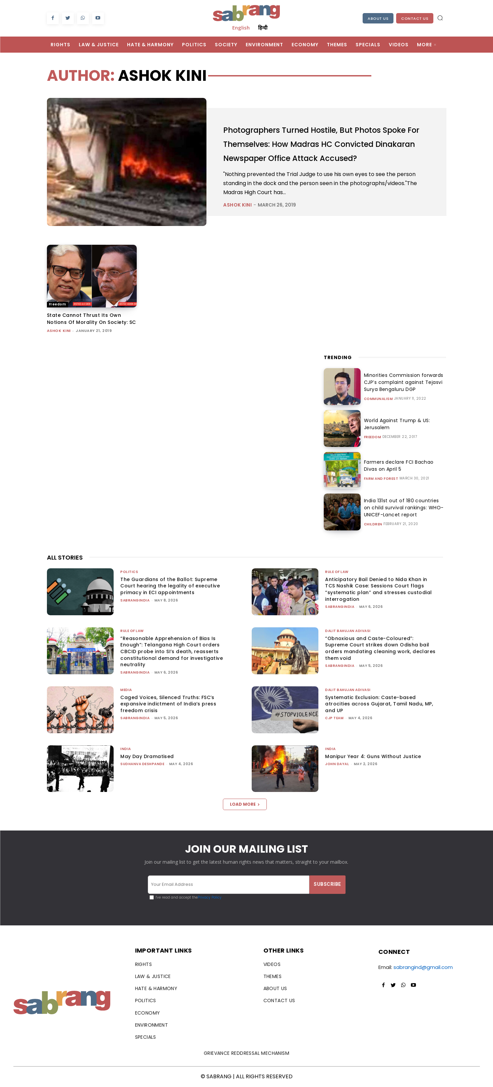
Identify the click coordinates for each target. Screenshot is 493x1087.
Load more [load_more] (245, 804)
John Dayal (337, 763)
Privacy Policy (210, 897)
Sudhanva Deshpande (142, 763)
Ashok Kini (237, 212)
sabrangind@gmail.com (423, 967)
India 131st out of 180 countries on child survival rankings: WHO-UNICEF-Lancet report (402, 507)
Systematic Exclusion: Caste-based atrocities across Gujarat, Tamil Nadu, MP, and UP (379, 704)
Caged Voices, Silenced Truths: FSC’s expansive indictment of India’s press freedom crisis (168, 704)
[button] (440, 18)
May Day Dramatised (147, 756)
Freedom (57, 304)
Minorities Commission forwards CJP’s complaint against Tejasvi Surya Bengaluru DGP (401, 382)
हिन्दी (262, 27)
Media (126, 689)
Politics (129, 571)
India (125, 748)
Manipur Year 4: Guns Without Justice (373, 756)
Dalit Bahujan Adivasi (348, 630)
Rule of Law (337, 571)
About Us (378, 18)
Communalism (378, 399)
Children (373, 524)
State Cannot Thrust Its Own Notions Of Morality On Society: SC (91, 319)
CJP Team (334, 718)
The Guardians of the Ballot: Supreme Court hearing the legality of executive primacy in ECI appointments (170, 586)
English (241, 27)
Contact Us (414, 18)
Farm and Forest (381, 478)
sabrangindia (134, 600)
